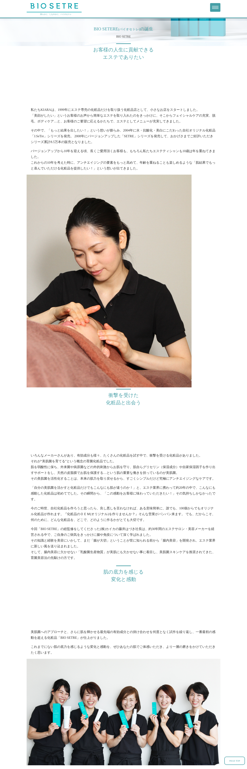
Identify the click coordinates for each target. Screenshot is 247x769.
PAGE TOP (234, 761)
